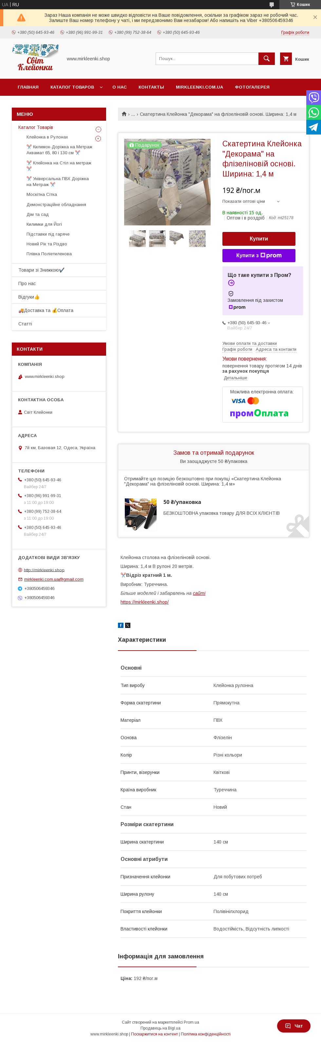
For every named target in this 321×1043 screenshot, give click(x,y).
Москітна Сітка (42, 194)
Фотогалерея (252, 87)
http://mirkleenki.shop (44, 569)
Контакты (151, 87)
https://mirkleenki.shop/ (145, 602)
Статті (25, 323)
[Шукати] (266, 58)
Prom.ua (191, 1022)
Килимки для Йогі (44, 224)
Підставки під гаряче (48, 234)
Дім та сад (38, 214)
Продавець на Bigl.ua (160, 1028)
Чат (294, 1026)
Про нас (27, 283)
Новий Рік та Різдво (47, 243)
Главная (28, 87)
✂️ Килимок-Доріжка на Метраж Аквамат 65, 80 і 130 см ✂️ (59, 149)
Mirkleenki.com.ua (199, 87)
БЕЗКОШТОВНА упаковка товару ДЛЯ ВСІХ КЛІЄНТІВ (221, 513)
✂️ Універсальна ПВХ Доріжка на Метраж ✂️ (58, 181)
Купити (259, 238)
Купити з (258, 256)
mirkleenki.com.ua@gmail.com (54, 579)
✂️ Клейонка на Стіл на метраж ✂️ (59, 165)
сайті (199, 593)
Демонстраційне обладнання (56, 204)
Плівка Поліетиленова (49, 253)
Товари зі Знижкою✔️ (41, 270)
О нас (119, 87)
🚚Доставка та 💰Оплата (45, 310)
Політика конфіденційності (206, 1034)
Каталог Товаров (72, 87)
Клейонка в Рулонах (47, 137)
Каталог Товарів (35, 127)
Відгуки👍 (29, 297)
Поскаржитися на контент (154, 1034)
